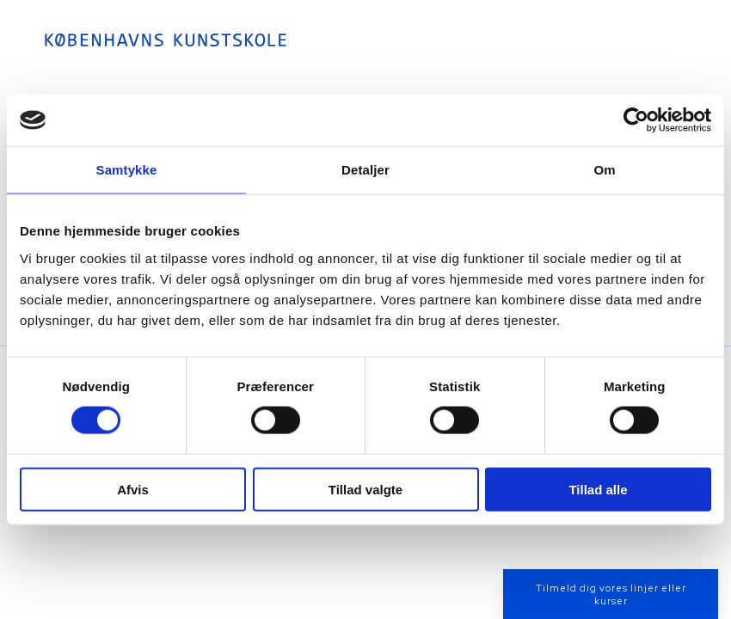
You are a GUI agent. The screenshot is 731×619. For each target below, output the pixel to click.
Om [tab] (604, 169)
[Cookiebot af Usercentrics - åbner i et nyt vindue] (636, 120)
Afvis (133, 488)
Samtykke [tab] (126, 169)
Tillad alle (597, 488)
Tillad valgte (365, 488)
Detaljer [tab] (365, 169)
